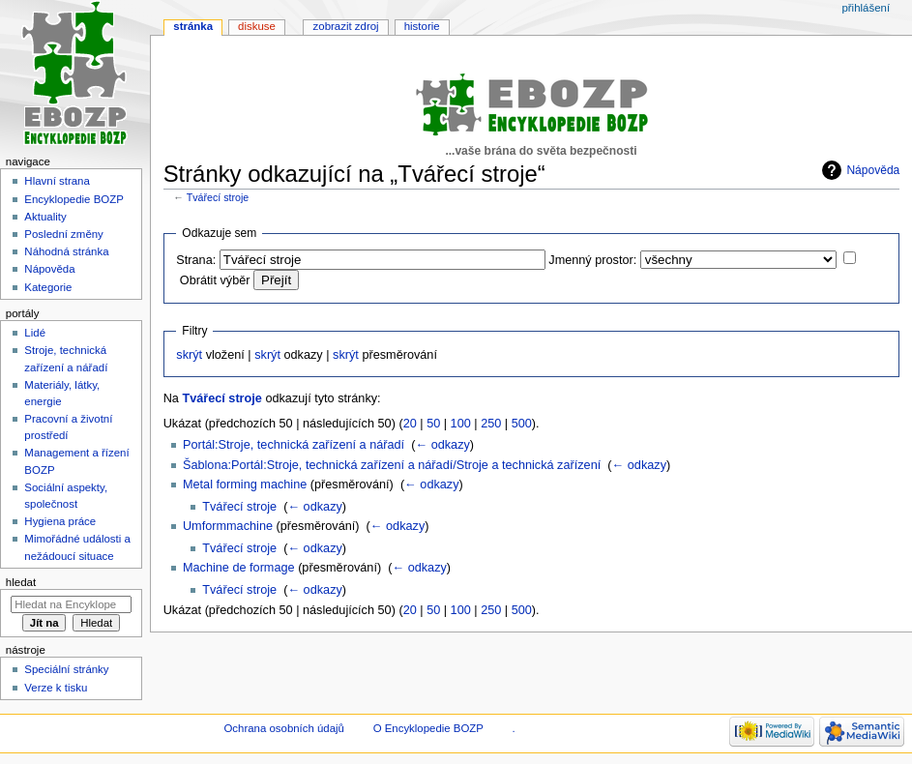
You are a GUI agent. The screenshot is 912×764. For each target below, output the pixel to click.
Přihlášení (865, 8)
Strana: (196, 260)
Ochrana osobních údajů (283, 728)
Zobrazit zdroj (346, 26)
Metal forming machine (245, 484)
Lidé (34, 332)
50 (433, 423)
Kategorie (48, 287)
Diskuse (257, 26)
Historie (422, 26)
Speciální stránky (66, 669)
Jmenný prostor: (592, 260)
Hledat (21, 582)
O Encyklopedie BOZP (428, 728)
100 (461, 423)
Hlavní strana (56, 181)
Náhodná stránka (66, 251)
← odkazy (442, 445)
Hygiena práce (60, 521)
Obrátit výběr (215, 280)
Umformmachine (228, 526)
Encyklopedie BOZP (74, 199)
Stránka (193, 26)
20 (410, 423)
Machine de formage (239, 567)
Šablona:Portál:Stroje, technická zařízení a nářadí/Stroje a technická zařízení (392, 465)
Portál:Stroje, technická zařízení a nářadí (293, 445)
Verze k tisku (55, 687)
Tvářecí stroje (218, 197)
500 (522, 423)
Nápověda (872, 170)
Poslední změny (63, 234)
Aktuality (45, 216)
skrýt (189, 355)
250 (491, 423)
